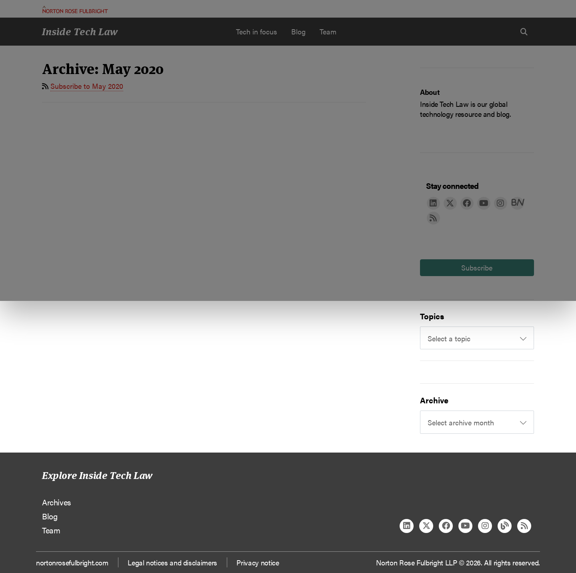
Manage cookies (292, 84)
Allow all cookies (181, 84)
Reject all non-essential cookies (406, 84)
